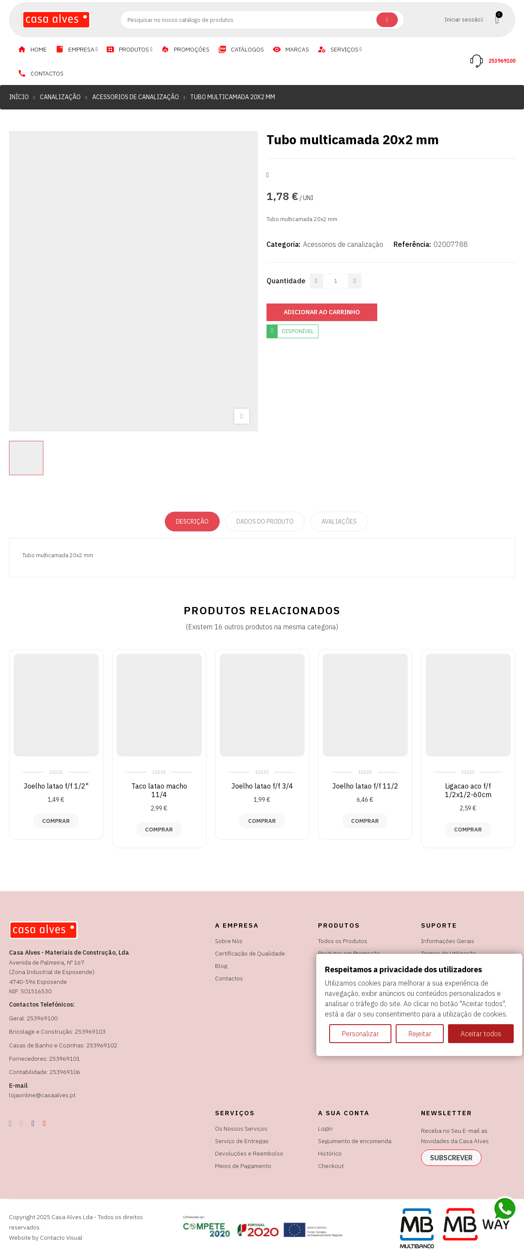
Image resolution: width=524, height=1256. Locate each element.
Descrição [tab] (192, 521)
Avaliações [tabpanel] (339, 521)
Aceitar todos (480, 1033)
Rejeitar (419, 1033)
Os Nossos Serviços (241, 1128)
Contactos (229, 978)
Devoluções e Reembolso (249, 1153)
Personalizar (360, 1033)
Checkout (331, 1166)
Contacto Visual (61, 1237)
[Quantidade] (335, 280)
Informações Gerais (447, 941)
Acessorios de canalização (343, 244)
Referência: (412, 244)
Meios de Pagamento (243, 1166)
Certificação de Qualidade (250, 953)
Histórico (330, 1153)
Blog (221, 966)
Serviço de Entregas (242, 1141)
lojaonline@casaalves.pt (42, 1095)
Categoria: (283, 244)
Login (325, 1128)
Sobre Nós (228, 941)
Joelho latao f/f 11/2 (365, 786)
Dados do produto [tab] (265, 521)
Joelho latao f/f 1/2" (56, 786)
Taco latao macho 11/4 (159, 790)
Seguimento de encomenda (354, 1141)
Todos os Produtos (342, 941)
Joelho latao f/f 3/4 (262, 786)
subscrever (451, 1157)
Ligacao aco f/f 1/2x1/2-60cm (468, 790)
